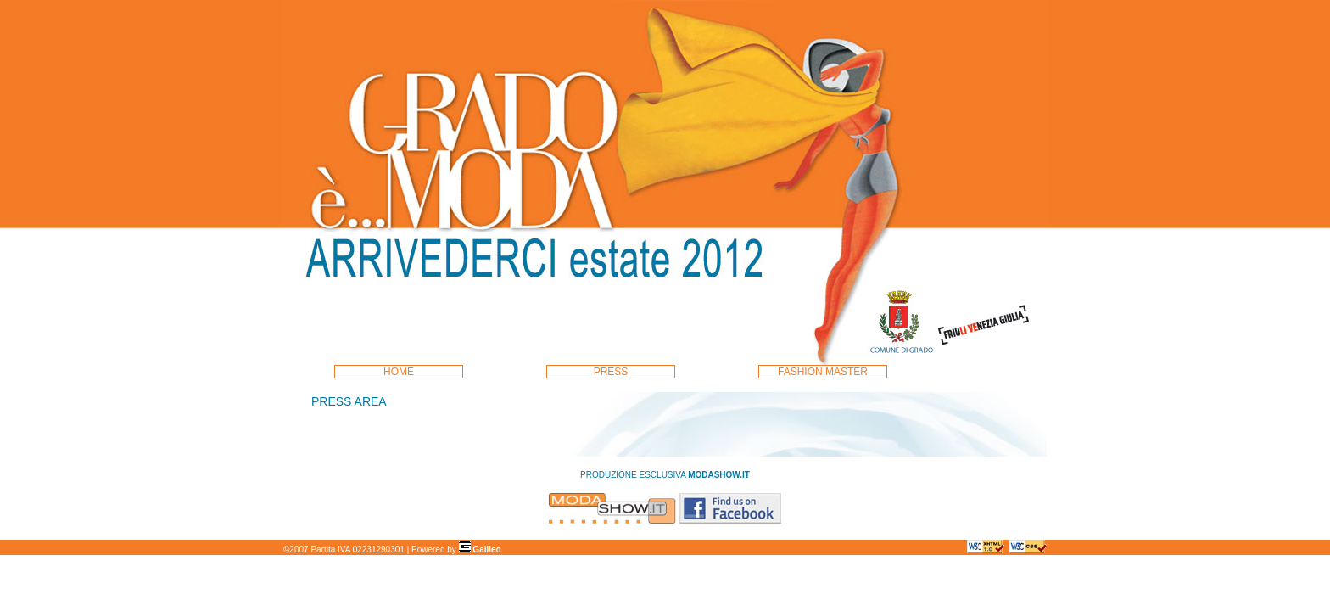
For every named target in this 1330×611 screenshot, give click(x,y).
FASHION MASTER (823, 372)
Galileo (480, 549)
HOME (398, 372)
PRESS (611, 372)
